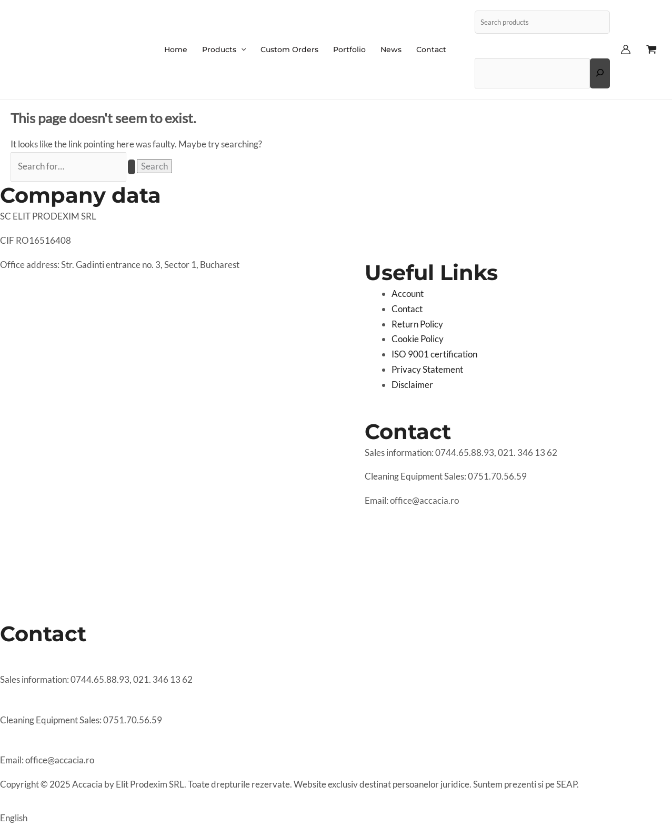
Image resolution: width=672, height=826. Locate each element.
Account (408, 293)
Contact (407, 308)
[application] (241, 49)
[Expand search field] (600, 73)
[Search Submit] (131, 167)
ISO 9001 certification (434, 354)
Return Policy (417, 324)
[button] (336, 813)
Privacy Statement (427, 369)
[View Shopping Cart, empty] (651, 49)
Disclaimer (412, 384)
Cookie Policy (418, 338)
